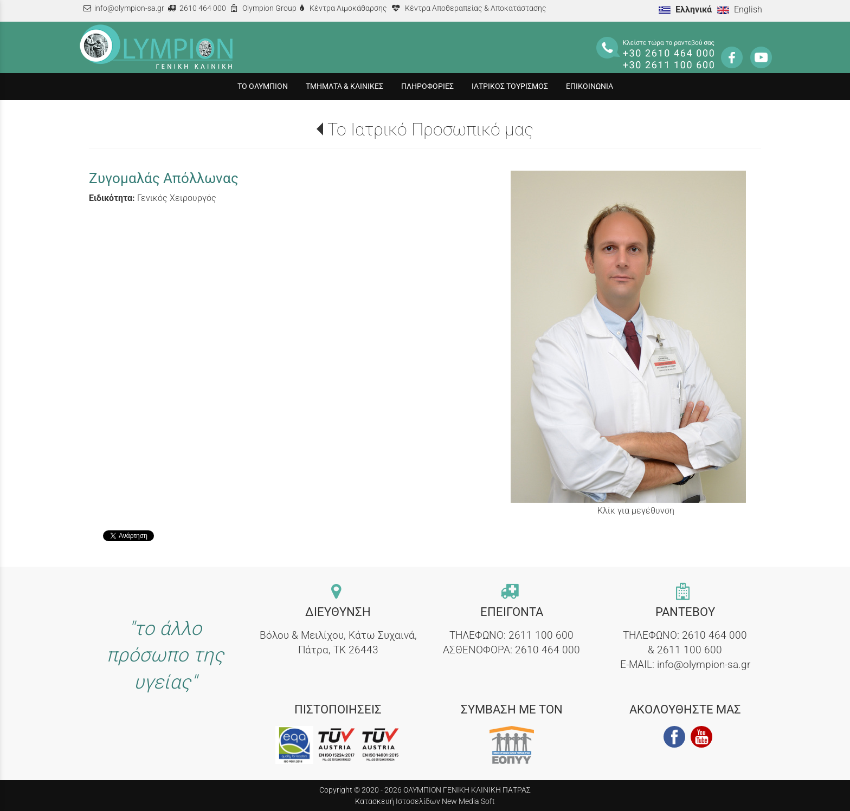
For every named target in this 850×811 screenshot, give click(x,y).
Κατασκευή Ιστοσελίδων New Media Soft (425, 801)
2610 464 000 (202, 8)
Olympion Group (269, 8)
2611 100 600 (541, 635)
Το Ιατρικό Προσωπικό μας (430, 129)
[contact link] (338, 592)
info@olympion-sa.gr (129, 8)
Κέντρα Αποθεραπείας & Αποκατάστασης (475, 8)
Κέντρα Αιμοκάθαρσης (348, 8)
